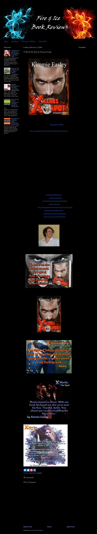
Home (6, 41)
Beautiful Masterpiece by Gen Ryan (15, 86)
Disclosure (14, 41)
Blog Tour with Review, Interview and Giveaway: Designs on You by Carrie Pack (11, 104)
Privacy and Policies (28, 41)
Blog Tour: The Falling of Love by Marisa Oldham (15, 70)
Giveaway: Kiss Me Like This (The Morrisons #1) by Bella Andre (15, 53)
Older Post (71, 527)
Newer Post (27, 527)
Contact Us (42, 41)
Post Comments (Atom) (37, 530)
